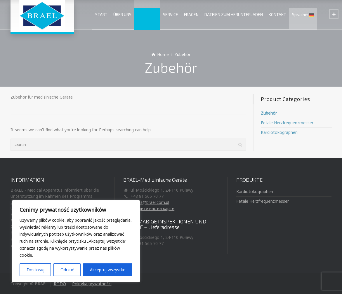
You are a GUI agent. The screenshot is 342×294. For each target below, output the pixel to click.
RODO (60, 283)
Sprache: (303, 14)
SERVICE (170, 14)
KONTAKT (277, 14)
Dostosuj (35, 269)
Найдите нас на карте (152, 208)
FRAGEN (191, 14)
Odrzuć (67, 269)
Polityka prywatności (92, 283)
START (101, 14)
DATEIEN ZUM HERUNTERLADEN (233, 14)
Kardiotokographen (279, 132)
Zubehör (269, 113)
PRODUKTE (147, 14)
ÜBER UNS (122, 14)
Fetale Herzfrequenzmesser (287, 122)
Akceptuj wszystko (108, 269)
